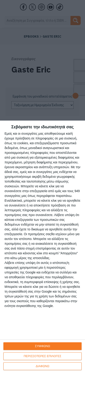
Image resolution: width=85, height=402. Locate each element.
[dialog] (42, 261)
